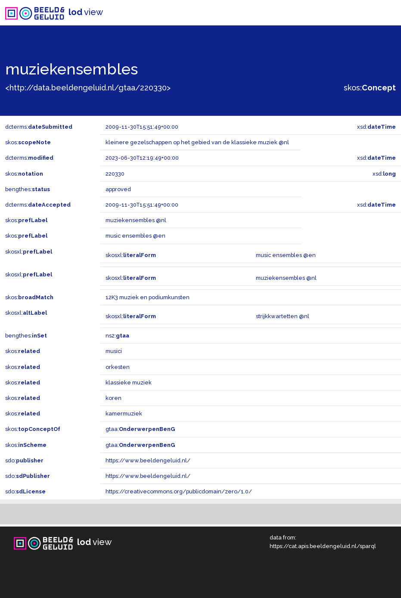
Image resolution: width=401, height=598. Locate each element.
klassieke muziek (129, 382)
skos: (370, 87)
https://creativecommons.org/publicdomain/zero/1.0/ (179, 491)
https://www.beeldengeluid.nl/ (148, 460)
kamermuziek (124, 413)
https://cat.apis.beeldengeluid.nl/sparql (323, 546)
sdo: (24, 460)
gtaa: (140, 429)
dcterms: (38, 127)
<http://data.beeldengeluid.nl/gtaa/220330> (88, 87)
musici (114, 351)
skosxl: (28, 251)
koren (113, 398)
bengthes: (27, 189)
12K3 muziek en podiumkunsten (148, 297)
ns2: (117, 335)
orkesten (118, 367)
